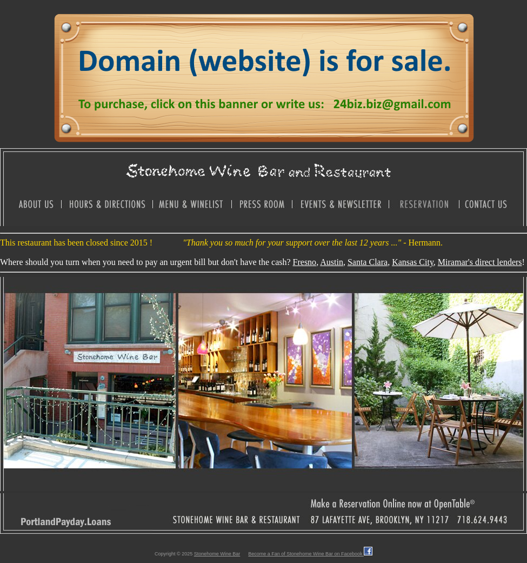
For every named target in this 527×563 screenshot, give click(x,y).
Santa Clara (368, 262)
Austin (331, 262)
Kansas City (412, 262)
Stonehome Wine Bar (217, 554)
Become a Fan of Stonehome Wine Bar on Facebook (310, 554)
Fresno (305, 262)
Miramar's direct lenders (480, 262)
